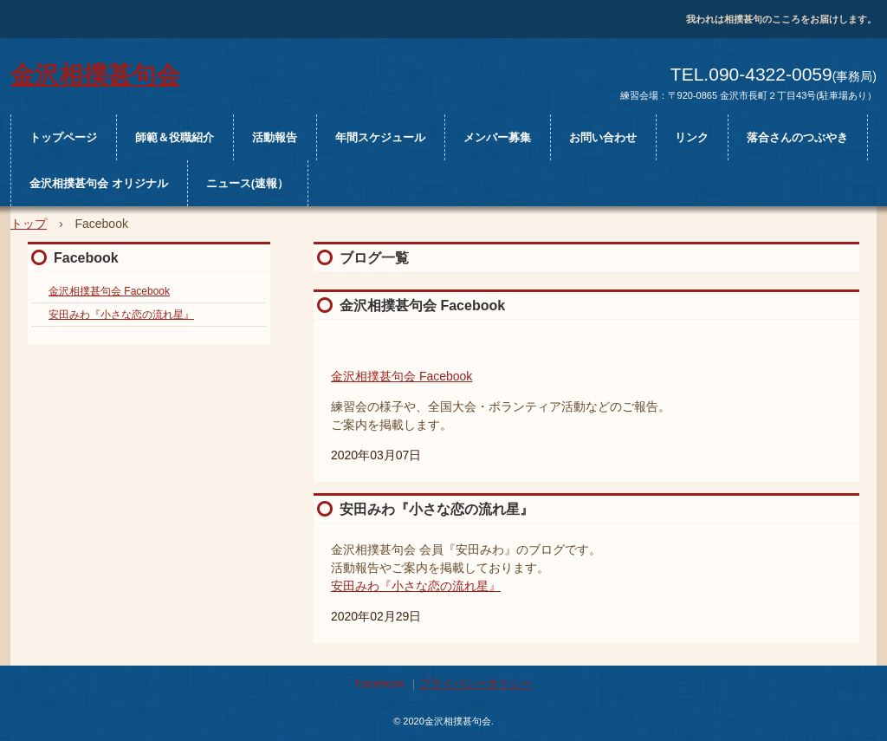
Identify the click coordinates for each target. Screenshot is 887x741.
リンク (692, 137)
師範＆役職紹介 (174, 137)
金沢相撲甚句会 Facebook (422, 305)
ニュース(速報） (247, 183)
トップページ (63, 137)
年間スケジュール (380, 137)
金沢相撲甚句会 (95, 72)
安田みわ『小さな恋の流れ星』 (437, 509)
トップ (28, 224)
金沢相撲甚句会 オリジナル (98, 183)
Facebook (86, 257)
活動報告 (274, 137)
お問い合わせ (603, 137)
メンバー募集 (497, 137)
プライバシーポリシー (475, 683)
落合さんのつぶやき (797, 137)
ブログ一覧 (374, 257)
